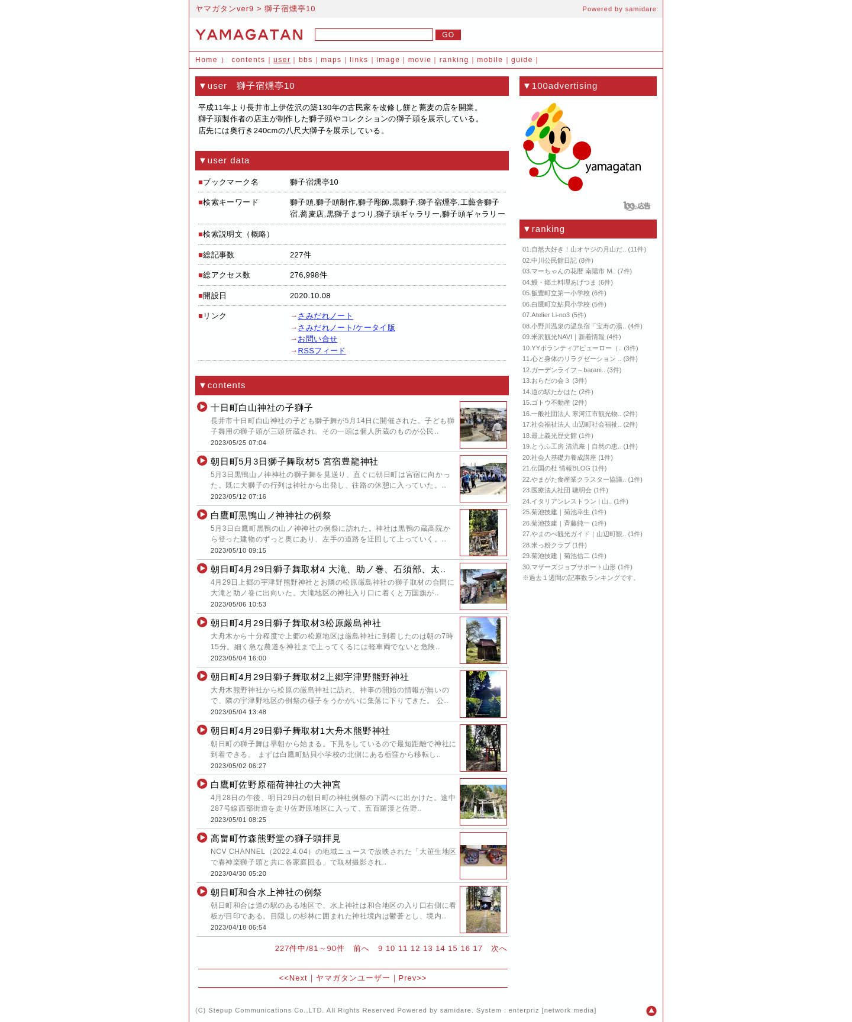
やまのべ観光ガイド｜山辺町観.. (578, 533)
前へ (361, 948)
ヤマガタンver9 (224, 8)
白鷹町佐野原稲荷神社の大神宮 (276, 784)
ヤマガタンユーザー (353, 977)
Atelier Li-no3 (550, 314)
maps (331, 60)
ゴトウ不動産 (550, 402)
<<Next (293, 977)
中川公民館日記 (554, 260)
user (282, 60)
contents (248, 60)
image (388, 60)
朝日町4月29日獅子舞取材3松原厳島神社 (296, 623)
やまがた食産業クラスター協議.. (578, 479)
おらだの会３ (550, 380)
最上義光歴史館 (554, 435)
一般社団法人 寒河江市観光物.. (576, 413)
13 (428, 948)
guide (522, 60)
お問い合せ (317, 338)
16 (465, 948)
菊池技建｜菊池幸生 (560, 511)
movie (420, 60)
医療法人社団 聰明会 (561, 490)
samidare (641, 8)
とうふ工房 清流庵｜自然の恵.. (576, 446)
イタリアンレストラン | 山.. (571, 501)
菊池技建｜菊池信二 (560, 555)
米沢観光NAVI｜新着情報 (568, 336)
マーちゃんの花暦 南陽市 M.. (573, 271)
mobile (490, 60)
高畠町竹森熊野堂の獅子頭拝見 (276, 838)
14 (440, 948)
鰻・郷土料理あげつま (563, 282)
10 (390, 948)
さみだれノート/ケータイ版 (346, 327)
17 (478, 948)
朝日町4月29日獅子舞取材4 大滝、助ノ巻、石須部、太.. (328, 569)
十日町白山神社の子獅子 (262, 407)
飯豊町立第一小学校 (560, 292)
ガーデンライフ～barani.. (568, 369)
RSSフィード (322, 350)
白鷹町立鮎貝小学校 (560, 304)
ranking (454, 60)
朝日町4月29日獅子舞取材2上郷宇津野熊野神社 (310, 677)
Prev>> (413, 977)
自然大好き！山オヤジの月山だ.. (578, 249)
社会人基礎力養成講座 (563, 457)
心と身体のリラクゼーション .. (576, 358)
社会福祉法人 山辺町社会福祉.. (576, 424)
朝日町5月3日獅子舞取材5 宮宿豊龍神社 (295, 461)
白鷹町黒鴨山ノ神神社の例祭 (271, 515)
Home (206, 60)
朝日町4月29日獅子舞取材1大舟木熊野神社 (300, 731)
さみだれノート (325, 315)
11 (403, 948)
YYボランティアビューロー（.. (576, 348)
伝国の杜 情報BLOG (560, 468)
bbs (306, 60)
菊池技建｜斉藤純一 (560, 523)
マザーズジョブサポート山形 (573, 566)
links (359, 60)
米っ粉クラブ (550, 545)
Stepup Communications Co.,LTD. (266, 1010)
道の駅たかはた (554, 391)
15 (452, 948)
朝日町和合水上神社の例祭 (266, 892)
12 (415, 948)
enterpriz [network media (551, 1010)
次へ (499, 948)
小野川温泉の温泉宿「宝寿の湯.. (578, 326)
